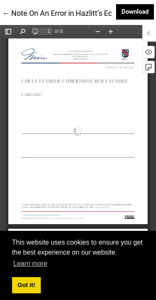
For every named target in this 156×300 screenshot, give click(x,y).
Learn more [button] (30, 263)
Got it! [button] (26, 285)
